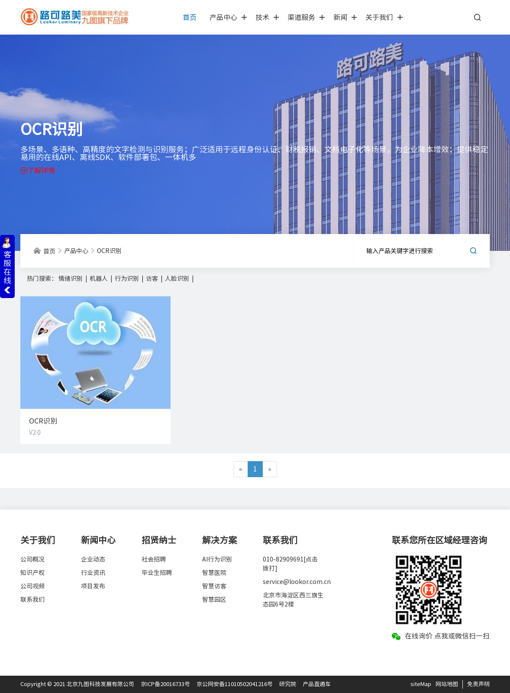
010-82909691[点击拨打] (290, 563)
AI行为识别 (217, 559)
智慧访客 (214, 586)
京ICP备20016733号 (165, 684)
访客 (152, 279)
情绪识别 (71, 279)
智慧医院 (214, 573)
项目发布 (93, 586)
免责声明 (478, 684)
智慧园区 (214, 600)
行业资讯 (93, 573)
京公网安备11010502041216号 (235, 684)
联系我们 (32, 600)
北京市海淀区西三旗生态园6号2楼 (293, 599)
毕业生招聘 (157, 573)
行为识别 (127, 279)
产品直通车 (317, 684)
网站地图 (447, 684)
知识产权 (32, 573)
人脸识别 (177, 279)
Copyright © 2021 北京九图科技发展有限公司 (77, 684)
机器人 (99, 279)
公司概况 (32, 559)
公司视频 (32, 586)
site (415, 684)
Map (425, 684)
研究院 (287, 684)
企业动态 (93, 559)
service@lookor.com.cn (293, 582)
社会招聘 (154, 559)
